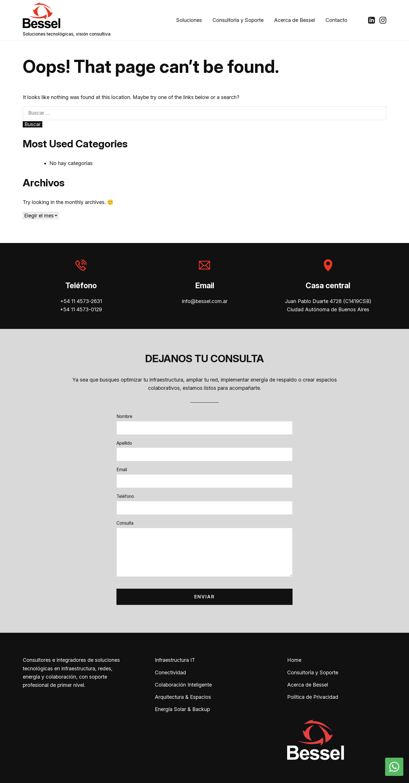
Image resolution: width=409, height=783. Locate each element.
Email (121, 469)
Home (294, 660)
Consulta (124, 523)
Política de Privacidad (312, 697)
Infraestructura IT (175, 660)
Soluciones (189, 20)
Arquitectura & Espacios (183, 697)
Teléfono (125, 496)
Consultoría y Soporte (238, 20)
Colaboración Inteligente (183, 685)
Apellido (124, 443)
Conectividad (170, 672)
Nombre (124, 416)
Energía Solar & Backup (182, 709)
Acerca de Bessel (294, 20)
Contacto (336, 20)
